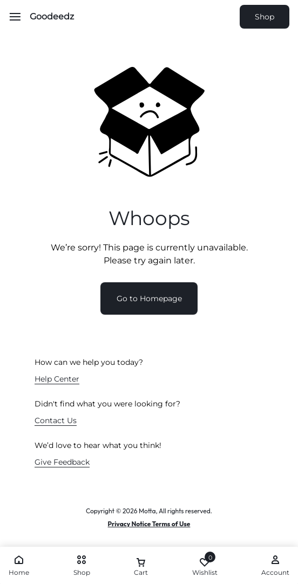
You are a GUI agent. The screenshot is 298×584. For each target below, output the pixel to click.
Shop (264, 17)
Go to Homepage (149, 298)
